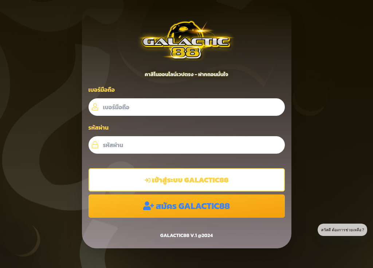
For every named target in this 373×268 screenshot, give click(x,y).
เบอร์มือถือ (102, 89)
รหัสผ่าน (99, 127)
